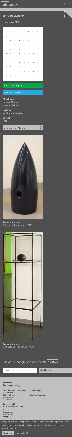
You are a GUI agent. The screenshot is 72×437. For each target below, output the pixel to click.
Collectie (6, 410)
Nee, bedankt (22, 433)
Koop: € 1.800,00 (12, 92)
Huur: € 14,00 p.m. (13, 85)
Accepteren (8, 433)
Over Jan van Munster (15, 128)
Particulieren (8, 414)
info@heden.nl (9, 399)
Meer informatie (9, 428)
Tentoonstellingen (10, 419)
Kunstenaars (8, 412)
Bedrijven (7, 417)
